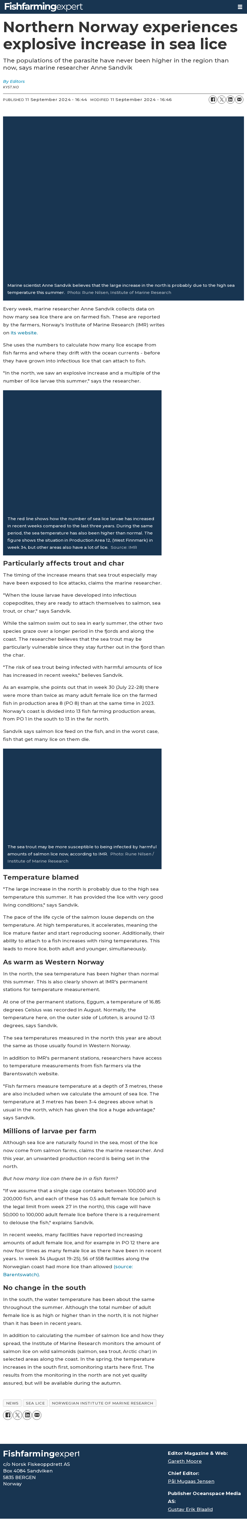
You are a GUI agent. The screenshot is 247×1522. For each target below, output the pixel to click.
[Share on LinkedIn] (230, 100)
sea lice (35, 1403)
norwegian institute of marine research (102, 1403)
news (12, 1403)
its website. (24, 333)
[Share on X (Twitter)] (222, 100)
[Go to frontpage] (43, 7)
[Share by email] (239, 100)
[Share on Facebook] (213, 100)
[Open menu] (240, 7)
